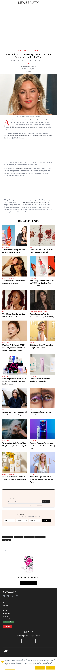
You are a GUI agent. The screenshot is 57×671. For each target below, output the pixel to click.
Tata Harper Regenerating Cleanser (18, 135)
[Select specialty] (22, 520)
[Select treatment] (35, 520)
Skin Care (27, 50)
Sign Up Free (28, 641)
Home (20, 50)
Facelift (32, 342)
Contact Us (5, 600)
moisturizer (29, 537)
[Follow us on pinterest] (8, 596)
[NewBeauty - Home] (28, 2)
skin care (6, 540)
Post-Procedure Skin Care (38, 311)
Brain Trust (5, 610)
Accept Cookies (40, 668)
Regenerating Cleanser (22, 168)
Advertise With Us (7, 608)
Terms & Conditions (7, 619)
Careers (5, 602)
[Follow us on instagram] (12, 596)
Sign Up (45, 501)
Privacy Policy (6, 613)
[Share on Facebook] (2, 550)
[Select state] (9, 520)
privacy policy (39, 505)
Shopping (33, 278)
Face (31, 247)
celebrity (18, 537)
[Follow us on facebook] (4, 596)
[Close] (54, 659)
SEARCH (46, 520)
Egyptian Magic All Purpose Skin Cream (33, 202)
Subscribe (8, 626)
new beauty (40, 537)
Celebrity (35, 50)
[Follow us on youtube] (17, 596)
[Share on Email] (5, 550)
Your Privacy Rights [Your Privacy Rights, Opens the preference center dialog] (10, 668)
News (4, 409)
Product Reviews (8, 278)
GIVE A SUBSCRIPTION (28, 583)
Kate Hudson (7, 537)
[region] (28, 664)
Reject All (50, 668)
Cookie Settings (8, 621)
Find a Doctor (6, 605)
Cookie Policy (6, 616)
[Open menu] (3, 2)
